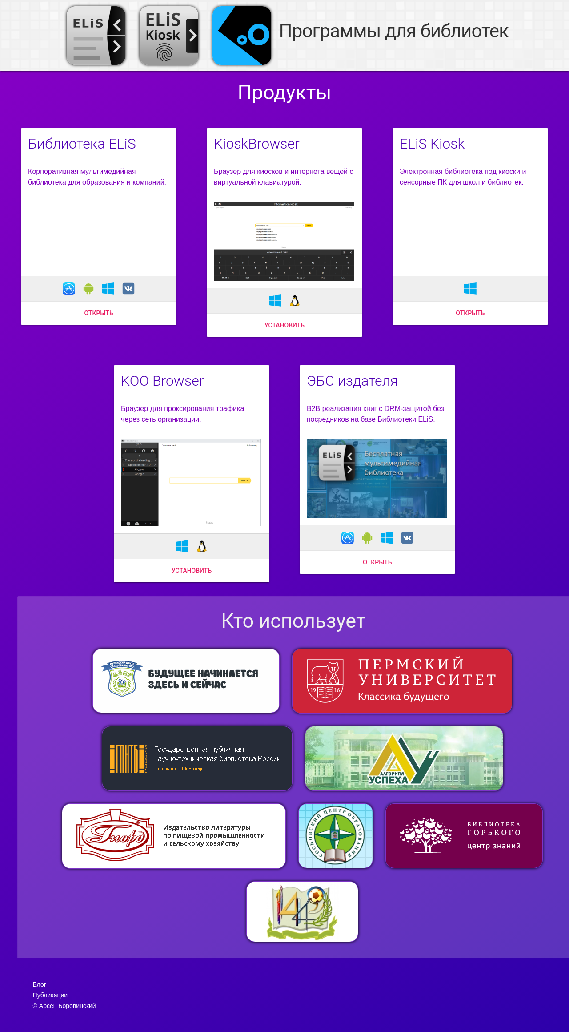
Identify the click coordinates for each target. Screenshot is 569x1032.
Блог (39, 984)
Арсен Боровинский (67, 1005)
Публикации (50, 995)
